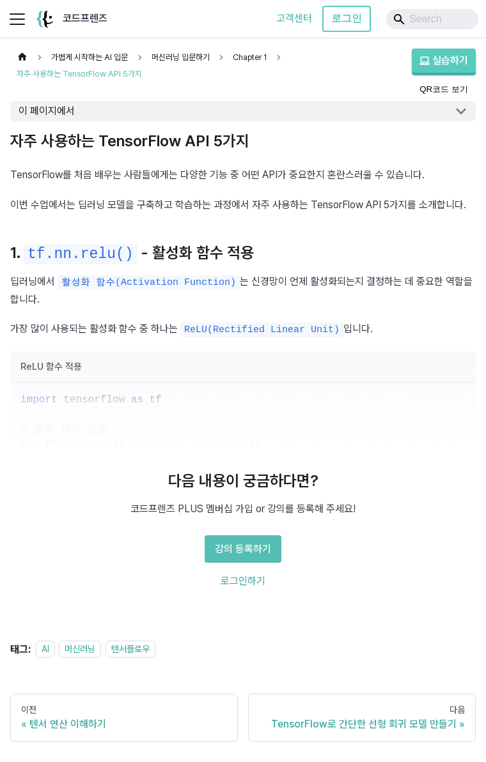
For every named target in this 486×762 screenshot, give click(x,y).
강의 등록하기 (243, 549)
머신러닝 (80, 649)
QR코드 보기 (443, 89)
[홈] (22, 57)
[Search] (432, 19)
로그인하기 (243, 581)
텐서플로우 (130, 649)
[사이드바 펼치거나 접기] (17, 19)
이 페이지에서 (47, 111)
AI (45, 649)
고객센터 (294, 18)
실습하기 (443, 60)
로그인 (346, 18)
